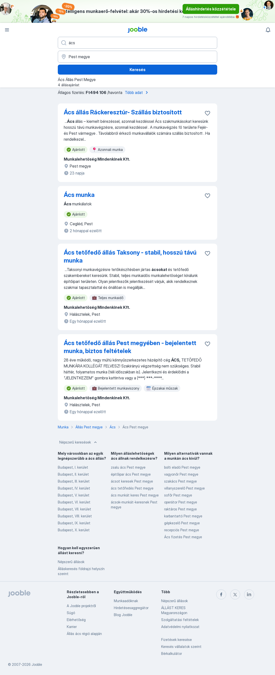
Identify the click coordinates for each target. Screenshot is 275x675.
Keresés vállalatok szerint (181, 646)
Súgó (71, 613)
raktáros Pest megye (180, 509)
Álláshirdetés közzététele (211, 8)
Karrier (72, 627)
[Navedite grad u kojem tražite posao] (137, 57)
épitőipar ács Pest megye (131, 474)
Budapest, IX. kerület (74, 523)
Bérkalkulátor (171, 653)
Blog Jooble (123, 615)
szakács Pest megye (180, 481)
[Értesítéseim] (268, 30)
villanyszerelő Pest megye (184, 488)
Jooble (37, 664)
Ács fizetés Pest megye (183, 537)
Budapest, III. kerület (74, 481)
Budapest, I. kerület (73, 467)
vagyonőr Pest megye (181, 474)
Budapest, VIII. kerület (75, 516)
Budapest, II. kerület (73, 474)
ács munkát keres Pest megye (135, 495)
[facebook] (221, 594)
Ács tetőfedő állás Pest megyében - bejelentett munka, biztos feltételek (130, 347)
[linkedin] (249, 594)
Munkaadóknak (126, 601)
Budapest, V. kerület (73, 495)
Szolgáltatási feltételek (180, 620)
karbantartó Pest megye (183, 516)
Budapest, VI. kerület (74, 502)
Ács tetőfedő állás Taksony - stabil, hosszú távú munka (130, 256)
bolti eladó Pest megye (182, 467)
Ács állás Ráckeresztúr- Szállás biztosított (123, 112)
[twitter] (235, 594)
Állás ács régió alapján (84, 633)
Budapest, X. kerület (74, 530)
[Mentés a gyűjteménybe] (207, 113)
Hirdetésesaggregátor (131, 608)
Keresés (137, 69)
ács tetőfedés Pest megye (132, 488)
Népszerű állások (71, 562)
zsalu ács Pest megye (128, 467)
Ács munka (79, 194)
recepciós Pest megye (181, 530)
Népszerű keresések (78, 442)
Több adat (137, 92)
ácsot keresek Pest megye (132, 481)
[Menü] (7, 30)
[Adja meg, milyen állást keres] (137, 43)
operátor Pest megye (180, 502)
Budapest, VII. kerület (74, 509)
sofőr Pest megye (178, 495)
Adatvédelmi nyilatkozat (180, 627)
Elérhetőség (76, 620)
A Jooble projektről (81, 606)
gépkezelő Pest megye (182, 523)
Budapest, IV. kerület (74, 488)
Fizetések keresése (176, 639)
